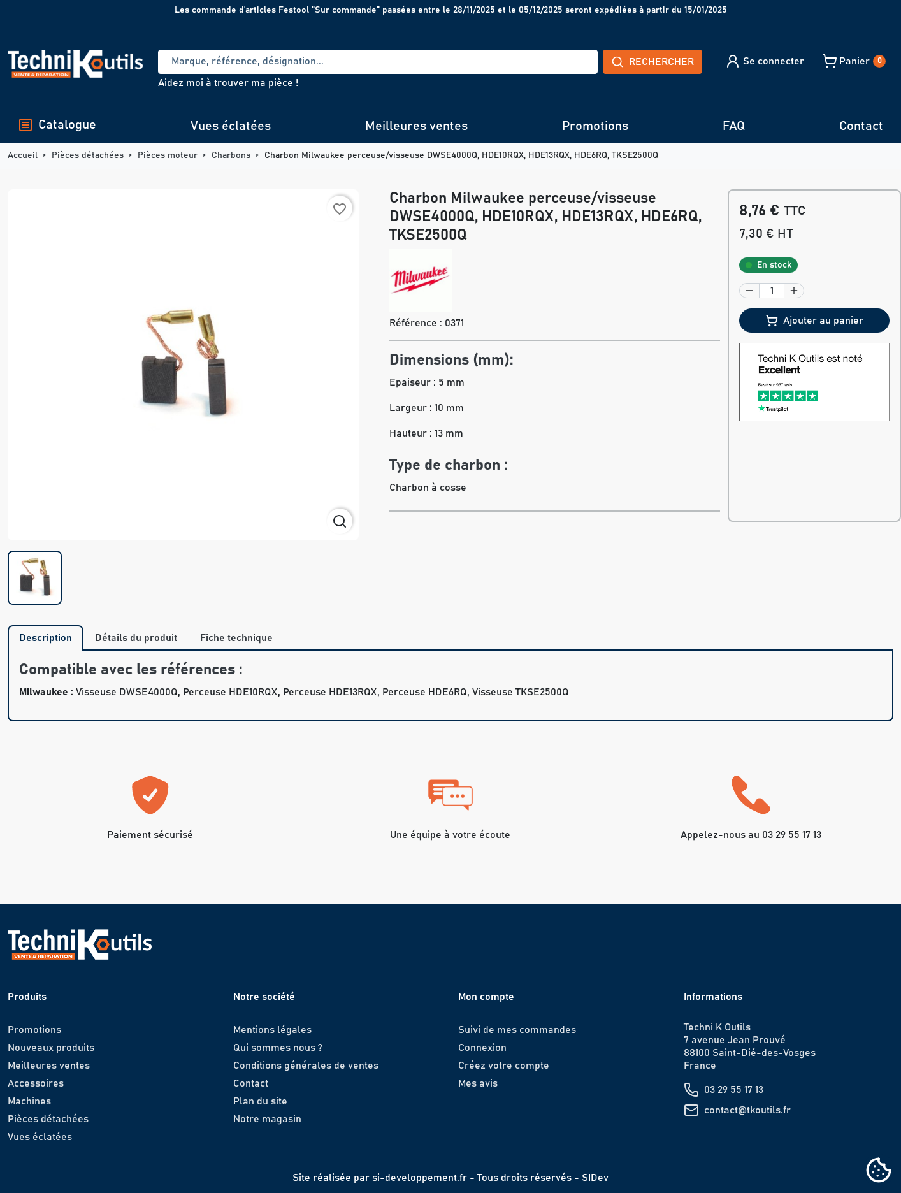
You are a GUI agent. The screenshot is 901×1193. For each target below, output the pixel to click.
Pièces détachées (48, 1119)
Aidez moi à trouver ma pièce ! (228, 83)
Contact (861, 126)
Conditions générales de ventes (305, 1065)
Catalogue (57, 125)
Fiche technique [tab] (236, 638)
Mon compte (486, 997)
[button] (764, 61)
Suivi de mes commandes (517, 1030)
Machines (29, 1101)
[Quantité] (771, 290)
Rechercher (652, 61)
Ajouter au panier (814, 320)
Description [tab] (45, 638)
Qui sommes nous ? (277, 1048)
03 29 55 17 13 (733, 1090)
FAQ (734, 126)
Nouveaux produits (51, 1048)
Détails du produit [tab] (136, 638)
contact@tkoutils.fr (747, 1110)
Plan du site (260, 1101)
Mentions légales (272, 1030)
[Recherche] (378, 62)
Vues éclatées (231, 126)
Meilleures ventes (416, 126)
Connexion (482, 1048)
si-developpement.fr (419, 1178)
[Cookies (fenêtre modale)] (878, 1171)
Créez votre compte (503, 1065)
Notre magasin (267, 1119)
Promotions (595, 126)
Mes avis (478, 1083)
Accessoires (36, 1083)
